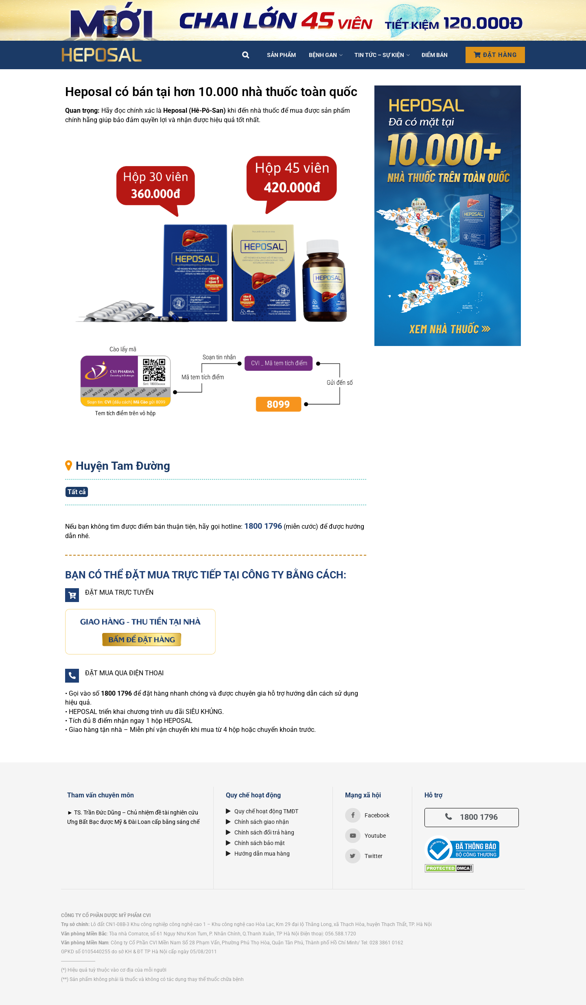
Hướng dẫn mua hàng (258, 853)
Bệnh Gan (323, 55)
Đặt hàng (495, 55)
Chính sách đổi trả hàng (260, 832)
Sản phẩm (281, 55)
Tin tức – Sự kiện (379, 55)
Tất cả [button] (77, 492)
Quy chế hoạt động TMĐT (262, 811)
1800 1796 (471, 817)
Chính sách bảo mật (255, 843)
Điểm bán (435, 55)
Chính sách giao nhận (257, 822)
